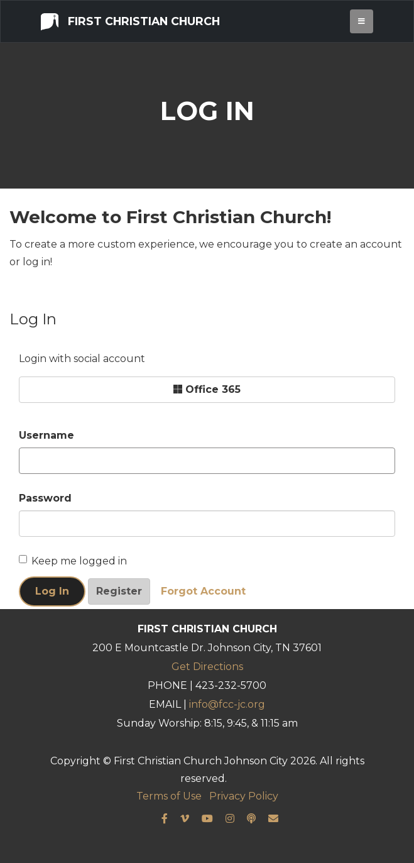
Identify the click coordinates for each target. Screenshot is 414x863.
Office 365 (207, 389)
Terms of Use (169, 796)
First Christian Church (130, 21)
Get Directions (207, 667)
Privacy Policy (243, 796)
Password (45, 498)
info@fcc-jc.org (227, 704)
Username (46, 435)
